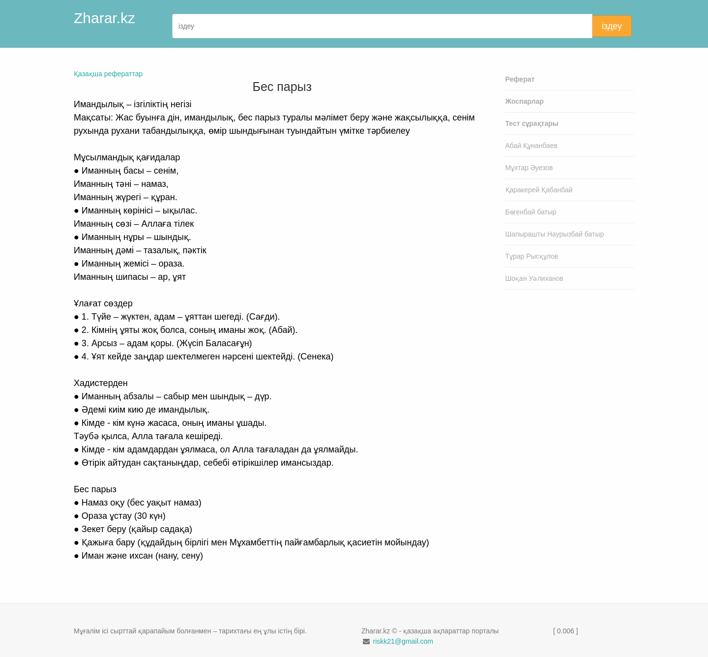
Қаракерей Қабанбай (539, 190)
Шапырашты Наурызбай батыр (554, 234)
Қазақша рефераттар (108, 74)
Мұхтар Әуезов (529, 168)
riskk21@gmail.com (403, 641)
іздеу (612, 26)
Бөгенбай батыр (531, 212)
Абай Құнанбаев (531, 145)
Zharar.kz (104, 18)
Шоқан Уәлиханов (534, 278)
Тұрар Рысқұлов (532, 256)
